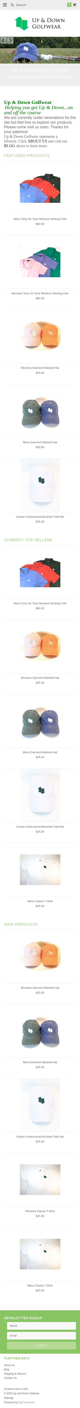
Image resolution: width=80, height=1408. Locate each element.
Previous (3, 40)
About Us (9, 1365)
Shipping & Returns (15, 1373)
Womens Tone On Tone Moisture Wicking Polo (40, 293)
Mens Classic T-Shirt (40, 901)
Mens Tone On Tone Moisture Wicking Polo (39, 219)
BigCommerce (26, 1402)
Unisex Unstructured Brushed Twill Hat (40, 516)
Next (10, 40)
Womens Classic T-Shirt (40, 1211)
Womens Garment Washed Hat (40, 367)
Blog (6, 1369)
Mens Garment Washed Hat (40, 442)
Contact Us (10, 1378)
